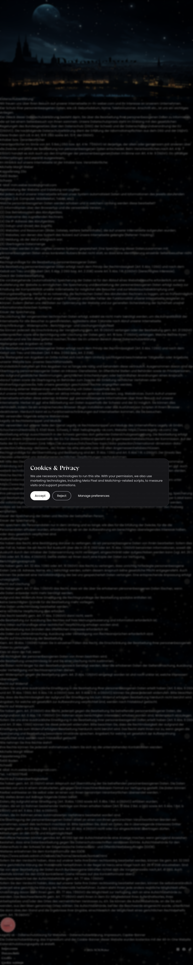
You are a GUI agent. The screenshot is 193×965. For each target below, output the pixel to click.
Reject (61, 496)
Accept (40, 496)
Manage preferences (93, 496)
